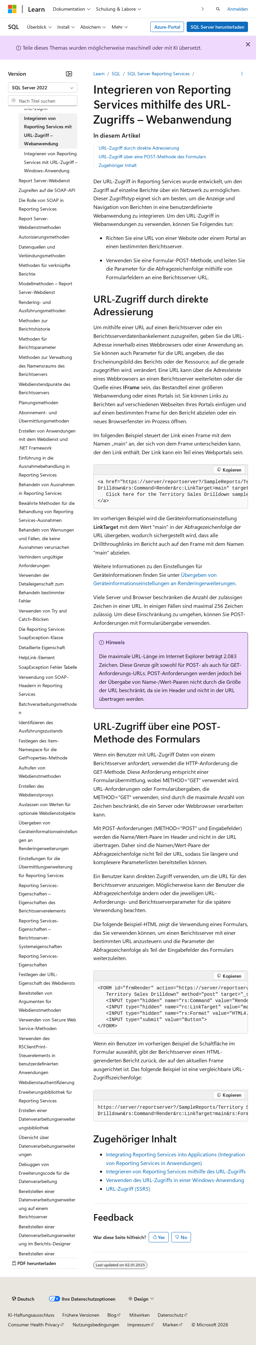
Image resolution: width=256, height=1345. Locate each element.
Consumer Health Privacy (34, 1324)
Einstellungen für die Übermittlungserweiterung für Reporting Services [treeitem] (45, 866)
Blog (111, 1315)
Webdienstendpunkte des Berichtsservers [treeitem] (44, 388)
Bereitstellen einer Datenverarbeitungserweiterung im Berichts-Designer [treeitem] (47, 1235)
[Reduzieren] (69, 74)
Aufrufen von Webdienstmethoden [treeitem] (40, 771)
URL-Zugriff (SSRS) (128, 1188)
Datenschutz (170, 1315)
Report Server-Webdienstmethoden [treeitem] (40, 222)
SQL (116, 73)
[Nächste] (203, 9)
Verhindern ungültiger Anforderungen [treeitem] (41, 561)
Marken (170, 1324)
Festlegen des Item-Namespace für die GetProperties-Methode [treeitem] (43, 749)
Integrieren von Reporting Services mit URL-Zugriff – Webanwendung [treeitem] (48, 131)
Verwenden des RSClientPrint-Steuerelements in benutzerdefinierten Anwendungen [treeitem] (38, 1055)
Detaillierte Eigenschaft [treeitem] (42, 647)
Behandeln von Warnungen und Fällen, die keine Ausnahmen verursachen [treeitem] (46, 538)
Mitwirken (139, 1315)
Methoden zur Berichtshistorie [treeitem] (34, 324)
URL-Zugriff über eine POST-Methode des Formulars (152, 156)
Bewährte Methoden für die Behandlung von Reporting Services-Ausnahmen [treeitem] (47, 511)
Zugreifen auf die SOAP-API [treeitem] (47, 190)
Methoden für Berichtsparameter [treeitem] (37, 343)
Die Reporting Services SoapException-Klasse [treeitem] (42, 633)
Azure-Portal (167, 27)
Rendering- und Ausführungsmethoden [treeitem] (42, 306)
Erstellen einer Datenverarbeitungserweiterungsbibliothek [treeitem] (47, 1118)
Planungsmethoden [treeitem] (38, 402)
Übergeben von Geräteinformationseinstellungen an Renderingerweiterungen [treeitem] (48, 835)
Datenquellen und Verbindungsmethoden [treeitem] (42, 251)
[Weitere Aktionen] (242, 73)
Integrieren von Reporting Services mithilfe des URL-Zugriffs (176, 1171)
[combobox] (42, 87)
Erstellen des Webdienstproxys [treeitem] (36, 790)
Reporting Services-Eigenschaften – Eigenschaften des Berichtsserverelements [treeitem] (42, 898)
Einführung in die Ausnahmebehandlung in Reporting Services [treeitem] (44, 466)
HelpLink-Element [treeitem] (37, 657)
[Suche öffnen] (218, 9)
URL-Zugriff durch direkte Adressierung (139, 148)
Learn (99, 73)
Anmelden (237, 9)
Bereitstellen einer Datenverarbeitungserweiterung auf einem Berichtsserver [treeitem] (47, 1204)
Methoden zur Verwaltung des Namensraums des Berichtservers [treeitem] (45, 365)
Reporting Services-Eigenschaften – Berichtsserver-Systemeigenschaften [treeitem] (40, 933)
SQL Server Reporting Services (158, 73)
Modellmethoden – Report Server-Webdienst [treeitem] (45, 287)
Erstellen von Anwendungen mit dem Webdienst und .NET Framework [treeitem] (47, 439)
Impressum (138, 1324)
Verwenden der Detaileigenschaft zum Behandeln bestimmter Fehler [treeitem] (42, 588)
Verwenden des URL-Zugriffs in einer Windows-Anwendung (175, 1179)
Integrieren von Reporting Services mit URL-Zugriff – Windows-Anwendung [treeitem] (50, 162)
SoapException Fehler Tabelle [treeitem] (48, 667)
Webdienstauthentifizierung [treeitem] (46, 1082)
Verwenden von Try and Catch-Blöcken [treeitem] (43, 615)
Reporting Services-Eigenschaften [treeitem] (39, 960)
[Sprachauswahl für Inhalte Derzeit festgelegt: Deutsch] (23, 1298)
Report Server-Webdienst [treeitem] (44, 180)
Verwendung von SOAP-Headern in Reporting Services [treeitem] (44, 685)
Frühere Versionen (80, 1315)
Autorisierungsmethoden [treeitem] (44, 237)
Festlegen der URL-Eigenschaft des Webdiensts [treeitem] (47, 978)
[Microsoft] (12, 9)
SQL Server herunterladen (217, 27)
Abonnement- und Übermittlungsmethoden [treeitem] (44, 416)
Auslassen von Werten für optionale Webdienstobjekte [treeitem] (47, 808)
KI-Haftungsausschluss (31, 1315)
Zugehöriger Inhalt (118, 165)
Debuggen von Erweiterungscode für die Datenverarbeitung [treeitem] (44, 1172)
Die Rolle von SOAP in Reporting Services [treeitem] (41, 204)
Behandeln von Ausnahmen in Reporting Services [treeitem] (47, 488)
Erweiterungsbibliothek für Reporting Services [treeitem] (45, 1096)
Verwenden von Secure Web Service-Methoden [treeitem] (47, 1023)
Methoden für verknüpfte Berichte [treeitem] (44, 269)
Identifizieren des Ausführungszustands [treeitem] (41, 726)
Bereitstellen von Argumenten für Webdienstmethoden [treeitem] (40, 1001)
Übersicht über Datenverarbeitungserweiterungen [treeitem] (47, 1145)
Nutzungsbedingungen (96, 1324)
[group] (170, 492)
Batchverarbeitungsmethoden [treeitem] (48, 708)
